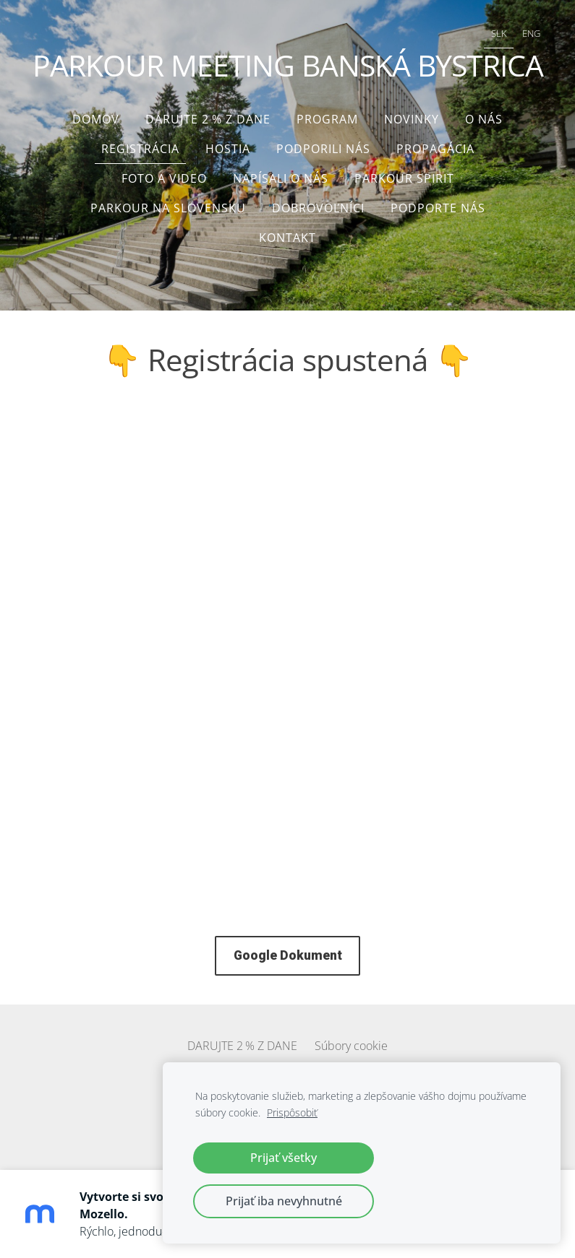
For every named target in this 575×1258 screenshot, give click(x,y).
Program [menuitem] (327, 119)
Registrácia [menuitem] (140, 149)
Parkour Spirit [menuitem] (404, 178)
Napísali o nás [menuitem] (280, 178)
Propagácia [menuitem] (435, 149)
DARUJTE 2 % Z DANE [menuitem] (208, 119)
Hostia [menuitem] (227, 149)
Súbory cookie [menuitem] (351, 1046)
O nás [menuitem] (484, 119)
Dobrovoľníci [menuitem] (318, 208)
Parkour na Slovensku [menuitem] (168, 208)
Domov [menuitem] (95, 119)
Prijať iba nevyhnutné (284, 1201)
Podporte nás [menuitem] (438, 208)
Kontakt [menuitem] (287, 238)
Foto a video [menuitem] (164, 178)
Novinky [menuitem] (411, 119)
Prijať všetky (283, 1158)
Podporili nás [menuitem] (323, 149)
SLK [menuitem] (499, 33)
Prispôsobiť (292, 1112)
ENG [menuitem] (531, 33)
